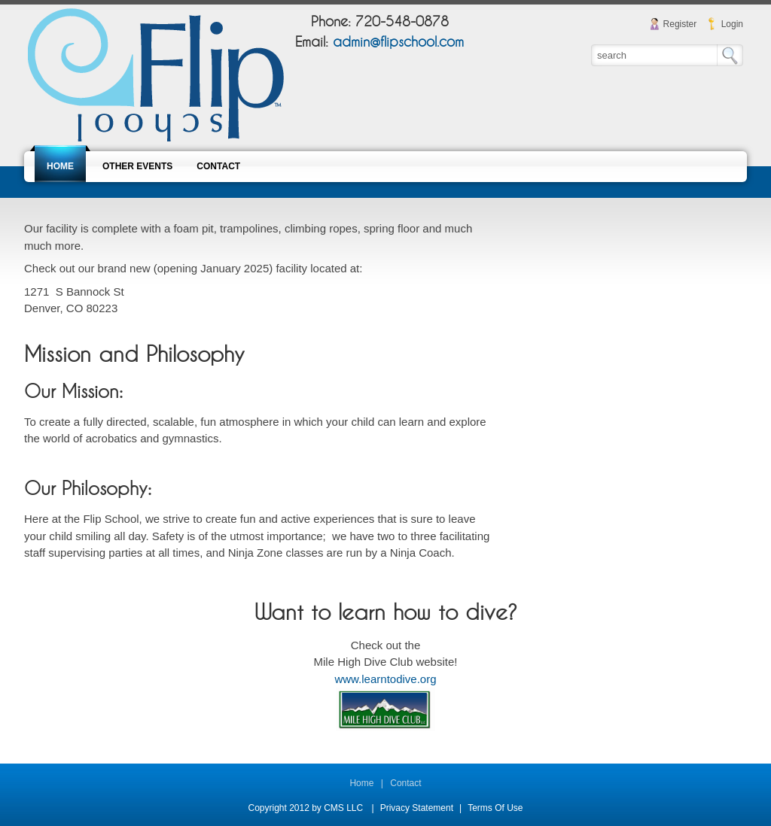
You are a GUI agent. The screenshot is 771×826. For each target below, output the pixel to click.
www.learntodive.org (385, 679)
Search (730, 55)
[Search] (655, 54)
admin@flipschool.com (398, 42)
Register (680, 24)
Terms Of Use (495, 808)
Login (732, 24)
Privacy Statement (416, 808)
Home (361, 783)
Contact (405, 783)
